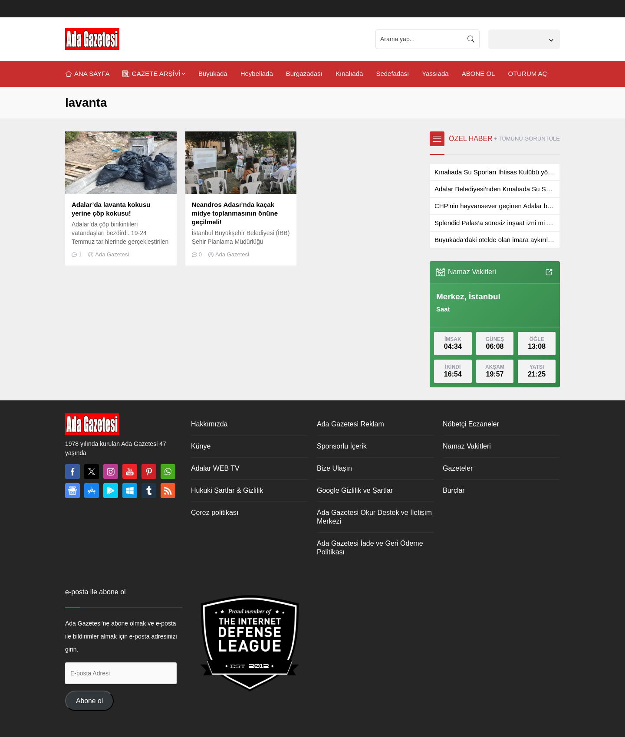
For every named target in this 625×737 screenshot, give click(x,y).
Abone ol (89, 700)
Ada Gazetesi (112, 254)
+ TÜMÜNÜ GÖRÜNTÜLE (526, 138)
